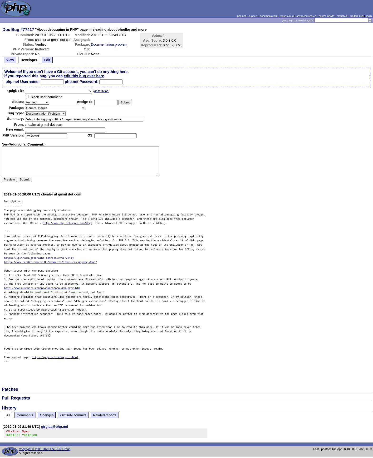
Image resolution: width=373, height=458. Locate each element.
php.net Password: (81, 82)
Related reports (104, 415)
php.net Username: (22, 82)
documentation (268, 16)
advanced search (306, 16)
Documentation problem (109, 44)
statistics (342, 16)
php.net (241, 16)
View (10, 60)
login (369, 16)
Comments (25, 415)
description (101, 91)
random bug (356, 16)
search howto (326, 16)
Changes (47, 415)
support (253, 16)
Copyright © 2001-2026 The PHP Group (44, 450)
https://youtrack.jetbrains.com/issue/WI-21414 (39, 257)
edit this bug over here (84, 76)
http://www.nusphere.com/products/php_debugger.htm (42, 287)
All (8, 415)
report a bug (287, 16)
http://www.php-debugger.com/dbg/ (67, 222)
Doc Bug (10, 29)
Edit (47, 60)
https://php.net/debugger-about (55, 357)
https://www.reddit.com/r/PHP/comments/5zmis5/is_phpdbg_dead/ (50, 261)
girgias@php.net (54, 427)
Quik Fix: (15, 91)
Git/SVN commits (73, 415)
